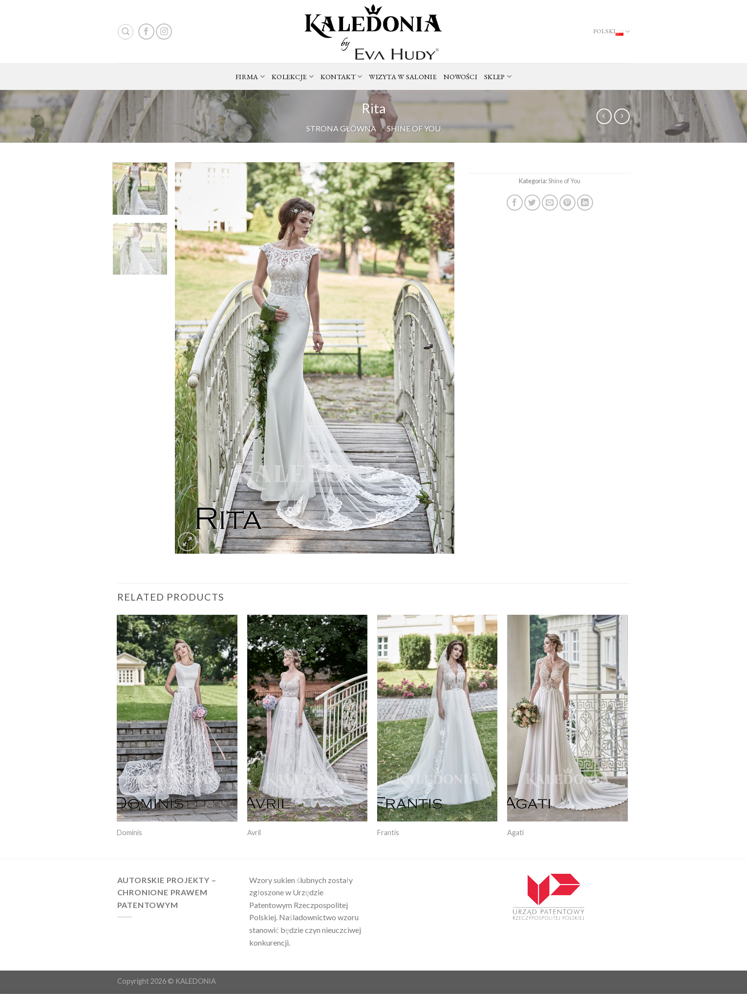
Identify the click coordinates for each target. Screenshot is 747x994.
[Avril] (307, 718)
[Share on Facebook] (515, 202)
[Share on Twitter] (532, 202)
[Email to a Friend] (550, 202)
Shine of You (414, 128)
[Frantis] (437, 718)
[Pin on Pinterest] (567, 202)
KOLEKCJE (293, 77)
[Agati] (567, 718)
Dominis (129, 832)
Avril (254, 832)
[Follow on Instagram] (164, 31)
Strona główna (341, 128)
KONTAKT (341, 77)
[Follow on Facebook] (146, 31)
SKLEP (498, 77)
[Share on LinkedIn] (585, 202)
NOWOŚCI (460, 76)
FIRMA (250, 77)
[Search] (125, 32)
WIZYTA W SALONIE (403, 76)
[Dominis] (177, 718)
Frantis (388, 832)
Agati (515, 832)
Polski (611, 32)
